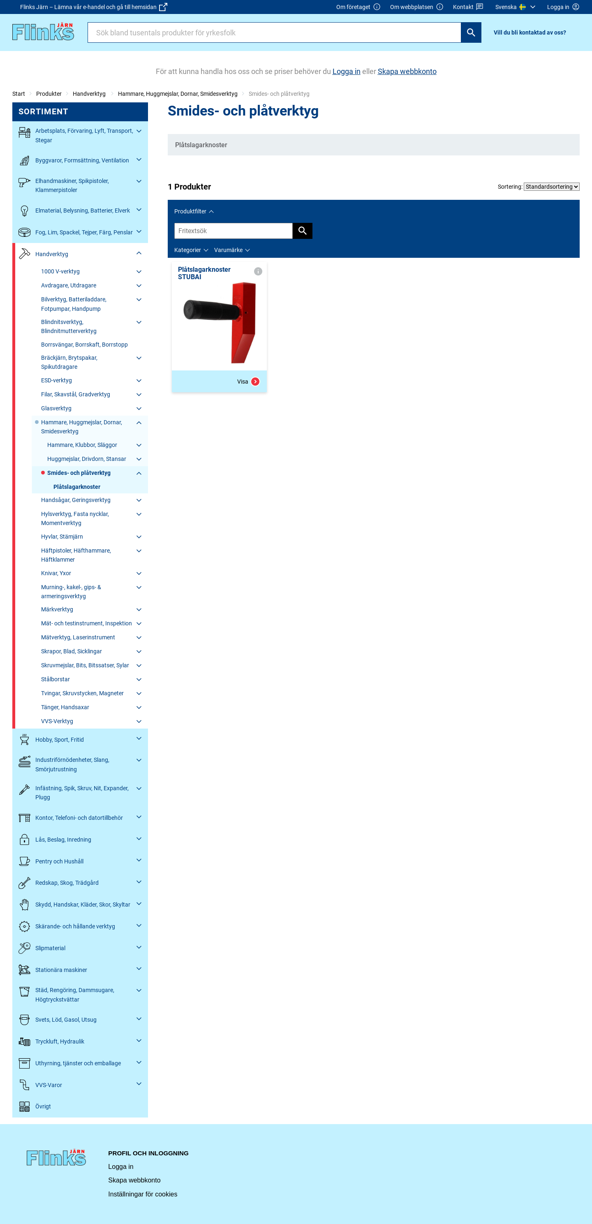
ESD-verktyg (56, 380)
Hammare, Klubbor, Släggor (82, 445)
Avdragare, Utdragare (68, 285)
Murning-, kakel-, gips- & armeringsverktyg (71, 591)
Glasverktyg (56, 408)
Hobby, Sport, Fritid (51, 739)
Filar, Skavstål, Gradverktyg (75, 394)
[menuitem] (516, 7)
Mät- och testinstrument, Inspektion (86, 623)
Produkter (49, 93)
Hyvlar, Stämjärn (62, 536)
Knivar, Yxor (56, 573)
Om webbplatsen (417, 7)
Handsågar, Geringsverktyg (76, 500)
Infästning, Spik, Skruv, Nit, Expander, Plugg (73, 792)
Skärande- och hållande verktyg (66, 926)
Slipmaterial (41, 948)
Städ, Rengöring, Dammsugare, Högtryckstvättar (66, 994)
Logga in (120, 1166)
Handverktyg (90, 93)
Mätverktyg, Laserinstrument (78, 637)
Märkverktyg (57, 609)
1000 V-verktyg (60, 271)
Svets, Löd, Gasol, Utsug (57, 1020)
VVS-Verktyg (57, 721)
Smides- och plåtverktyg (79, 473)
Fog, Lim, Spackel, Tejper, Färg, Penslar (75, 232)
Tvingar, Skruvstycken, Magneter (82, 693)
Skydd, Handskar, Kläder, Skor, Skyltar (74, 905)
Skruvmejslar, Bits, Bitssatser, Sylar (85, 665)
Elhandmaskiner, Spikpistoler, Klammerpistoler (63, 184)
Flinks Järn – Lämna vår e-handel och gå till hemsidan (93, 7)
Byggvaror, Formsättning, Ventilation (73, 161)
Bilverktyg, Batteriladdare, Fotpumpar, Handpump (73, 304)
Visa (248, 381)
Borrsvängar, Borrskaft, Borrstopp (84, 344)
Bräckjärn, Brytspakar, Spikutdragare (69, 362)
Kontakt (468, 7)
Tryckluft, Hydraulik (51, 1042)
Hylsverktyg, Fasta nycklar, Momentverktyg (75, 518)
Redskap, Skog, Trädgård (58, 883)
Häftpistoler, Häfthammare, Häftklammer (76, 555)
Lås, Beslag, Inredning (54, 840)
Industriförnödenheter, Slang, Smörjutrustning (63, 763)
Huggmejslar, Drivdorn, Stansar (86, 459)
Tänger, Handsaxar (65, 707)
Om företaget (358, 7)
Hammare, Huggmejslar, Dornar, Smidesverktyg (178, 93)
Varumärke (228, 250)
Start (18, 93)
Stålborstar (55, 679)
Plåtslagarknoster (76, 487)
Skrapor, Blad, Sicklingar (71, 651)
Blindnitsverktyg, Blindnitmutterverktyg (69, 326)
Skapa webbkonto (134, 1180)
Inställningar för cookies (142, 1194)
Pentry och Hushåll (50, 861)
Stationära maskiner (52, 970)
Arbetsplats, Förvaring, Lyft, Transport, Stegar (75, 134)
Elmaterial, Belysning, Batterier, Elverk (74, 211)
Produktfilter (190, 211)
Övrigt (34, 1107)
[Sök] (471, 32)
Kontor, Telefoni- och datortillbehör (70, 818)
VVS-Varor (40, 1085)
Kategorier (187, 250)
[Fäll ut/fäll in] (139, 131)
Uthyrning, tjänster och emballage (69, 1063)
